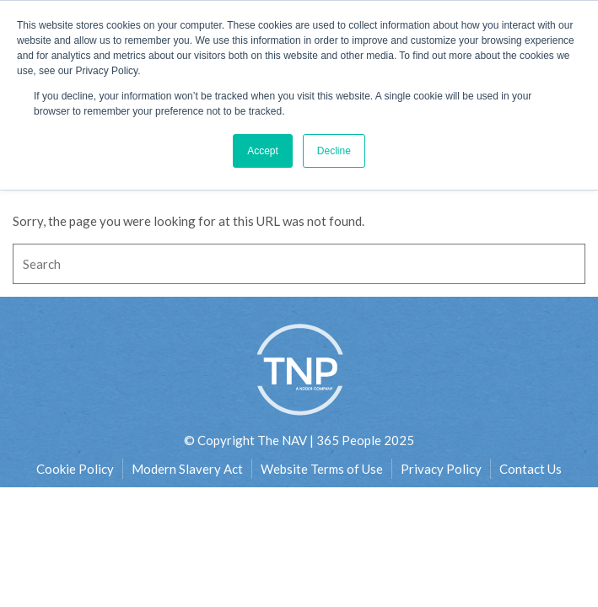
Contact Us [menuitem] (530, 468)
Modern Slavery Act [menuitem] (187, 468)
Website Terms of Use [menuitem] (322, 468)
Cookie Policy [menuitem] (75, 468)
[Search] (299, 264)
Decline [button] (334, 151)
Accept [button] (262, 151)
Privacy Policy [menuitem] (441, 468)
